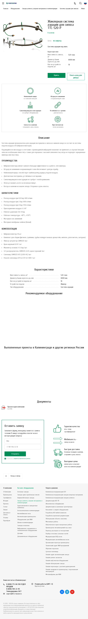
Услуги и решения (52, 488)
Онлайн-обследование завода (55, 563)
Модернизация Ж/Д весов (54, 537)
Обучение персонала (52, 548)
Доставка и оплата (6, 514)
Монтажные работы (52, 522)
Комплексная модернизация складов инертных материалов (64, 495)
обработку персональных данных (22, 458)
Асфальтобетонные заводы (25, 498)
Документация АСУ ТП (52, 501)
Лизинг (5, 510)
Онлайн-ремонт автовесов (54, 557)
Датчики (20, 533)
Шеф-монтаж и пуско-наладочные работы (59, 525)
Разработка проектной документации (57, 516)
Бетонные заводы (23, 492)
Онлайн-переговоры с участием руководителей (60, 566)
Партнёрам (6, 521)
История (5, 501)
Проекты (5, 504)
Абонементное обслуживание (55, 504)
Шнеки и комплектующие (25, 522)
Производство (7, 495)
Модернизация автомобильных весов (57, 540)
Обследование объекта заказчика (56, 519)
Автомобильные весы (24, 513)
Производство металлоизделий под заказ (59, 528)
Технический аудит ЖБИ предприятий (57, 545)
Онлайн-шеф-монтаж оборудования (57, 560)
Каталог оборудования (25, 488)
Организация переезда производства (57, 543)
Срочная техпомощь (52, 551)
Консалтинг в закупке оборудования (57, 510)
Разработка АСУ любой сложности (56, 513)
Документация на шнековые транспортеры (59, 507)
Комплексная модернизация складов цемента (60, 498)
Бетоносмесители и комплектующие (28, 510)
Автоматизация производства (26, 516)
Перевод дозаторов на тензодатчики (57, 531)
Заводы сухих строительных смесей (28, 495)
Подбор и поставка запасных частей (57, 534)
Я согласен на (17, 458)
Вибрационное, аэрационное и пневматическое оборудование (27, 529)
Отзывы (5, 518)
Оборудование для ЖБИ (24, 519)
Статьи (5, 507)
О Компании (7, 492)
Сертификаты (7, 498)
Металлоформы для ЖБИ (53, 574)
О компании (7, 488)
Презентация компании (15, 407)
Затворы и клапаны (23, 525)
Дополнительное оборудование (27, 536)
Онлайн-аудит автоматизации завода (57, 554)
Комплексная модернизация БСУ (56, 492)
